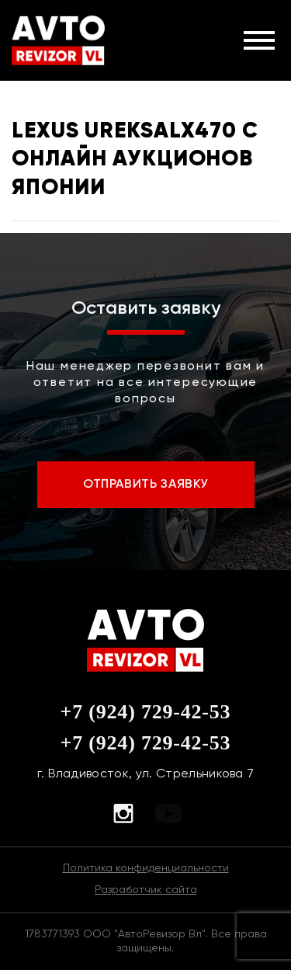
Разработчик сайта (146, 889)
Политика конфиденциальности (146, 867)
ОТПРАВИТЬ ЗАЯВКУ (145, 483)
